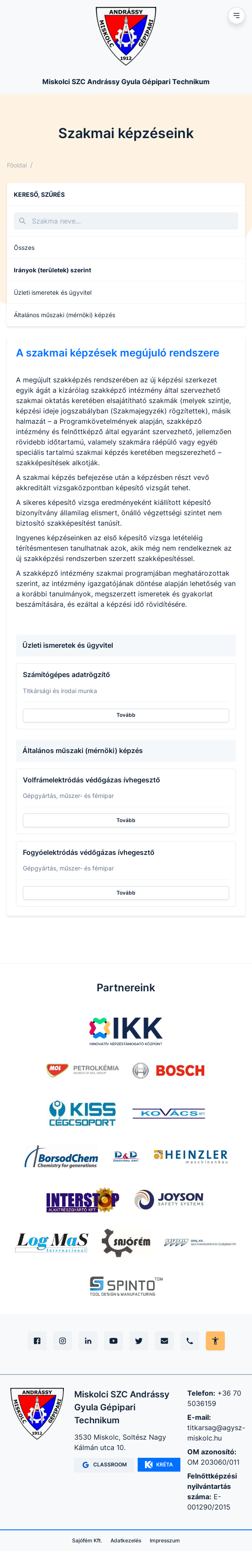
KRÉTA (159, 1465)
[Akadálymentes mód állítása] (215, 1340)
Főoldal (17, 165)
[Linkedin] (88, 1340)
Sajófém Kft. (87, 1540)
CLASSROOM (104, 1465)
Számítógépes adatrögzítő (66, 674)
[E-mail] (164, 1340)
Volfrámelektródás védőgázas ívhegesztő (91, 780)
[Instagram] (62, 1340)
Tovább (126, 715)
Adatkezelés (125, 1540)
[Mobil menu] (236, 15)
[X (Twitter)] (138, 1340)
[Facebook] (37, 1340)
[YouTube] (113, 1340)
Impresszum (165, 1540)
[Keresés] (126, 221)
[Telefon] (189, 1340)
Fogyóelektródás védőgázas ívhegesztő (88, 852)
